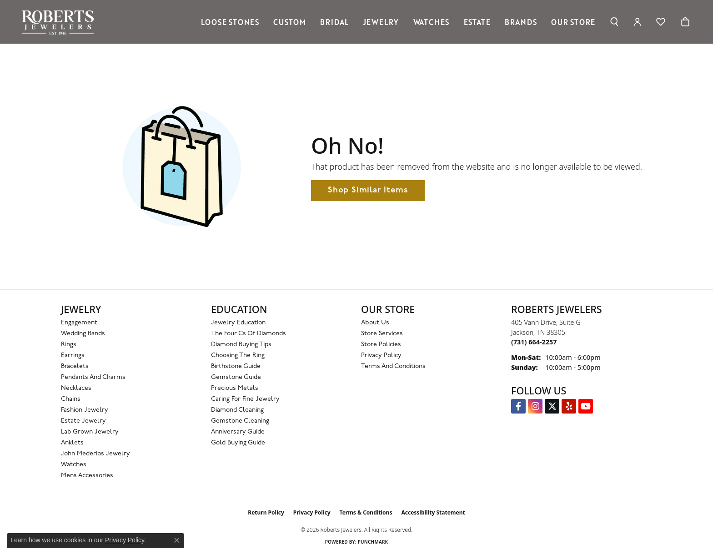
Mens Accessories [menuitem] (87, 475)
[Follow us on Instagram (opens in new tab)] (535, 406)
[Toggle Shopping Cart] (685, 21)
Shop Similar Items (368, 190)
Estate (477, 22)
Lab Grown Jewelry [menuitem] (90, 432)
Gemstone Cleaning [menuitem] (240, 421)
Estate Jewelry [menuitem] (83, 421)
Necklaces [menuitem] (76, 388)
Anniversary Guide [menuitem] (238, 432)
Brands (521, 22)
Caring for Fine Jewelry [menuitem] (245, 399)
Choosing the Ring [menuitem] (238, 355)
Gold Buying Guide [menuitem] (238, 442)
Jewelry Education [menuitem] (238, 322)
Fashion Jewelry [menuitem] (84, 410)
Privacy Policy (381, 355)
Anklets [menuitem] (72, 442)
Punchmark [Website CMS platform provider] (373, 542)
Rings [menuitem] (68, 344)
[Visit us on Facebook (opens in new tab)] (518, 406)
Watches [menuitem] (73, 464)
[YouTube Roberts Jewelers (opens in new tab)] (585, 406)
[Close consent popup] (177, 540)
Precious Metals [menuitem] (234, 388)
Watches (431, 22)
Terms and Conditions (393, 366)
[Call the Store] (534, 342)
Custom (289, 22)
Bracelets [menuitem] (75, 366)
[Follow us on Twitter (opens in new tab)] (552, 406)
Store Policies (381, 344)
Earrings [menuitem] (73, 355)
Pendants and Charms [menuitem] (93, 377)
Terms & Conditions (366, 512)
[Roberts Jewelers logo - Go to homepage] (60, 22)
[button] (614, 21)
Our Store (573, 22)
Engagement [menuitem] (79, 322)
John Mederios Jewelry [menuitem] (95, 453)
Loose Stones (230, 22)
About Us (375, 322)
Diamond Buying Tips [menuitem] (241, 344)
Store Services (382, 333)
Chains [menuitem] (70, 399)
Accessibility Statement (433, 512)
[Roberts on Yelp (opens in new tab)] (569, 406)
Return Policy (266, 512)
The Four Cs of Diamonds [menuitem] (248, 333)
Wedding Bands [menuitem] (83, 333)
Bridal (334, 22)
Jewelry (381, 22)
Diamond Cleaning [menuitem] (237, 410)
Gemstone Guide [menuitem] (236, 377)
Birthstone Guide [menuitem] (236, 366)
